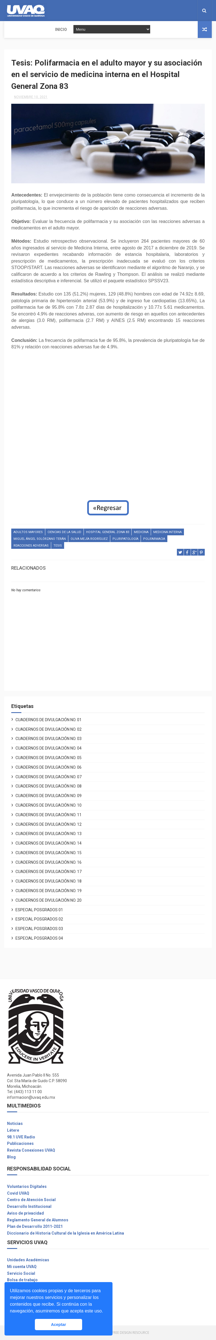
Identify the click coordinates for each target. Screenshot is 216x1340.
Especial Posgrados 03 (39, 929)
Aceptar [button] (58, 1324)
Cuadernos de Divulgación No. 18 (48, 881)
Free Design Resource (130, 1332)
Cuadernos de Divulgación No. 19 (48, 891)
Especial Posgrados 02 (39, 919)
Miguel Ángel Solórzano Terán (40, 539)
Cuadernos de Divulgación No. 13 (48, 834)
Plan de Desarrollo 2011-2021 (35, 1227)
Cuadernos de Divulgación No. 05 (48, 758)
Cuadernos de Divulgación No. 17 (48, 872)
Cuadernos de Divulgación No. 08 (48, 786)
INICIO (14, 29)
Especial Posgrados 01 (39, 910)
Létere (13, 1130)
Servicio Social (21, 1273)
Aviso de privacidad (25, 1214)
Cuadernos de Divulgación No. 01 (48, 720)
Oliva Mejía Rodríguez (89, 539)
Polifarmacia (154, 539)
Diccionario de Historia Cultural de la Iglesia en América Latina (65, 1233)
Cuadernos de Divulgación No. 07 (48, 777)
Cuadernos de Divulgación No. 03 (48, 739)
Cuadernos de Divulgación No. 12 (48, 824)
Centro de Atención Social (31, 1200)
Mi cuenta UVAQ (22, 1267)
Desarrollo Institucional (29, 1207)
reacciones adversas (31, 546)
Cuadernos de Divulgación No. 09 (48, 796)
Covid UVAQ (18, 1193)
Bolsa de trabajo (22, 1280)
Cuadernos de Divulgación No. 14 (48, 844)
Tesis (57, 546)
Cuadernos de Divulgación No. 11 (48, 815)
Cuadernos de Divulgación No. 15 (48, 853)
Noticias (15, 1124)
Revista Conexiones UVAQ (31, 1151)
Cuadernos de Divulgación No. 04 (48, 748)
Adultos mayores (28, 532)
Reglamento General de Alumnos (37, 1220)
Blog (11, 1157)
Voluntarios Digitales (27, 1187)
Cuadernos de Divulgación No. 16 (48, 862)
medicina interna (167, 532)
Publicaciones (20, 1144)
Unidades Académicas (28, 1260)
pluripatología (125, 539)
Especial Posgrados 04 (39, 939)
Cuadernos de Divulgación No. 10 (48, 806)
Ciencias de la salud (64, 532)
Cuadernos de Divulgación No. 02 (48, 729)
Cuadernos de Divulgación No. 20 (48, 901)
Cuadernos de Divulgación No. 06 (48, 767)
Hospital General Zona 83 (107, 532)
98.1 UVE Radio (21, 1137)
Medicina (141, 532)
